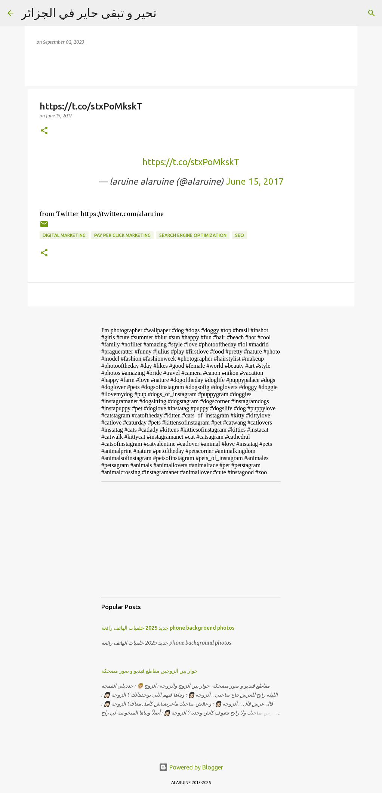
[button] (44, 131)
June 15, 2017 (255, 181)
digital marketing (64, 235)
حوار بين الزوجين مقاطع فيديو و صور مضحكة (149, 671)
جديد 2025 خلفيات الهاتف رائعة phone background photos (167, 628)
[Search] (371, 13)
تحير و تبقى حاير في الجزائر (89, 12)
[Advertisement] (191, 539)
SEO (239, 235)
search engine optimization (193, 235)
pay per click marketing (122, 235)
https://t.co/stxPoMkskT (191, 162)
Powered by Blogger (191, 767)
